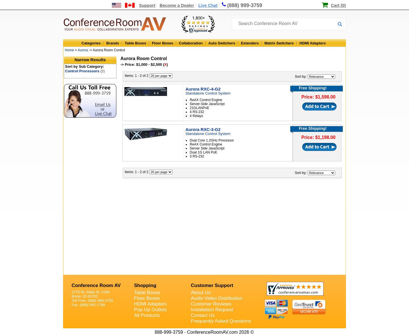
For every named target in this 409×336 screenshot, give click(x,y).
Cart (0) (338, 5)
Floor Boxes (162, 43)
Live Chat (208, 5)
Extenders (250, 43)
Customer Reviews (211, 304)
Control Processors (85, 71)
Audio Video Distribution (216, 298)
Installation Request (212, 309)
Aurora (83, 50)
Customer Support (212, 285)
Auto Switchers (221, 43)
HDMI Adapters (312, 43)
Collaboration (191, 43)
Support (147, 5)
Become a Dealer (177, 5)
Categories (91, 43)
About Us (201, 292)
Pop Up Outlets (150, 309)
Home (69, 50)
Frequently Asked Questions (221, 321)
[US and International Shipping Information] (123, 5)
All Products (147, 315)
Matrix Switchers (279, 43)
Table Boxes (135, 43)
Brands (112, 43)
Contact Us (203, 315)
